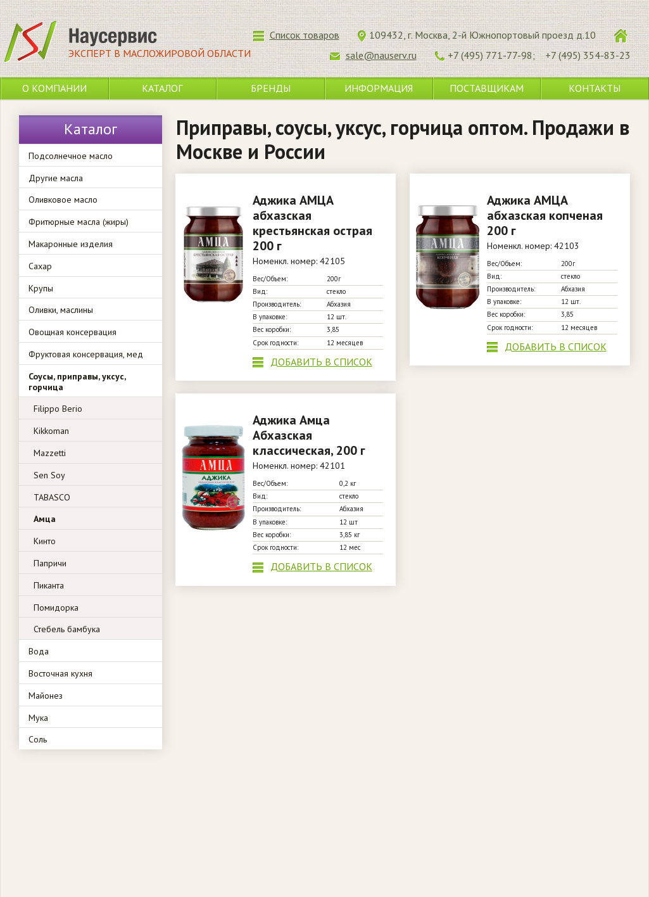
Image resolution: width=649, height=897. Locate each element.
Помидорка (56, 607)
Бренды (271, 88)
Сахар (40, 266)
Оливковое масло (63, 199)
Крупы (40, 288)
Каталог (162, 88)
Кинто (45, 541)
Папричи (50, 563)
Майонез (45, 695)
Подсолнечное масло (70, 156)
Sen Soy (49, 475)
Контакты (595, 88)
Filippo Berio (58, 408)
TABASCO (52, 497)
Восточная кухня (60, 673)
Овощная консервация (72, 332)
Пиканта (49, 585)
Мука (38, 717)
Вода (38, 651)
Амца (45, 519)
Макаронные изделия (70, 244)
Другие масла (55, 178)
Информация (378, 88)
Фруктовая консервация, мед (85, 354)
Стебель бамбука (67, 629)
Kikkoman (51, 430)
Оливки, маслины (60, 309)
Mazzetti (50, 453)
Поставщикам (487, 88)
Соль (37, 739)
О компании (54, 88)
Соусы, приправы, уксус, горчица (76, 382)
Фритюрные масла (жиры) (78, 221)
